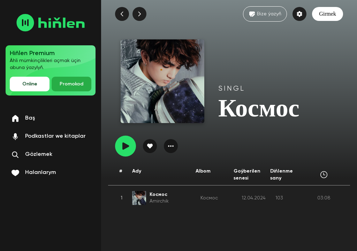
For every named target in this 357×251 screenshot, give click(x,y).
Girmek (327, 14)
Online (29, 84)
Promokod (71, 84)
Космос (209, 198)
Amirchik (159, 201)
